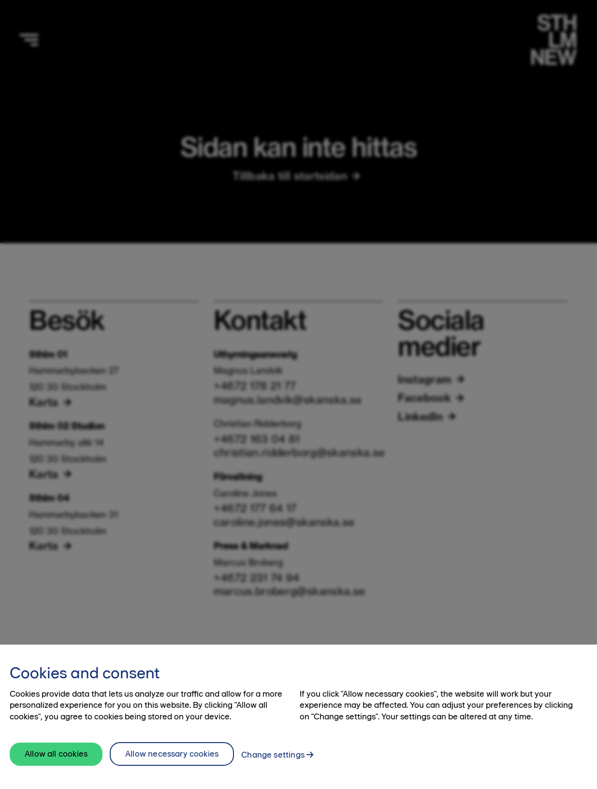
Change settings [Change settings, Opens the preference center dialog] (273, 770)
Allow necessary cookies (171, 769)
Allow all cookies (56, 770)
